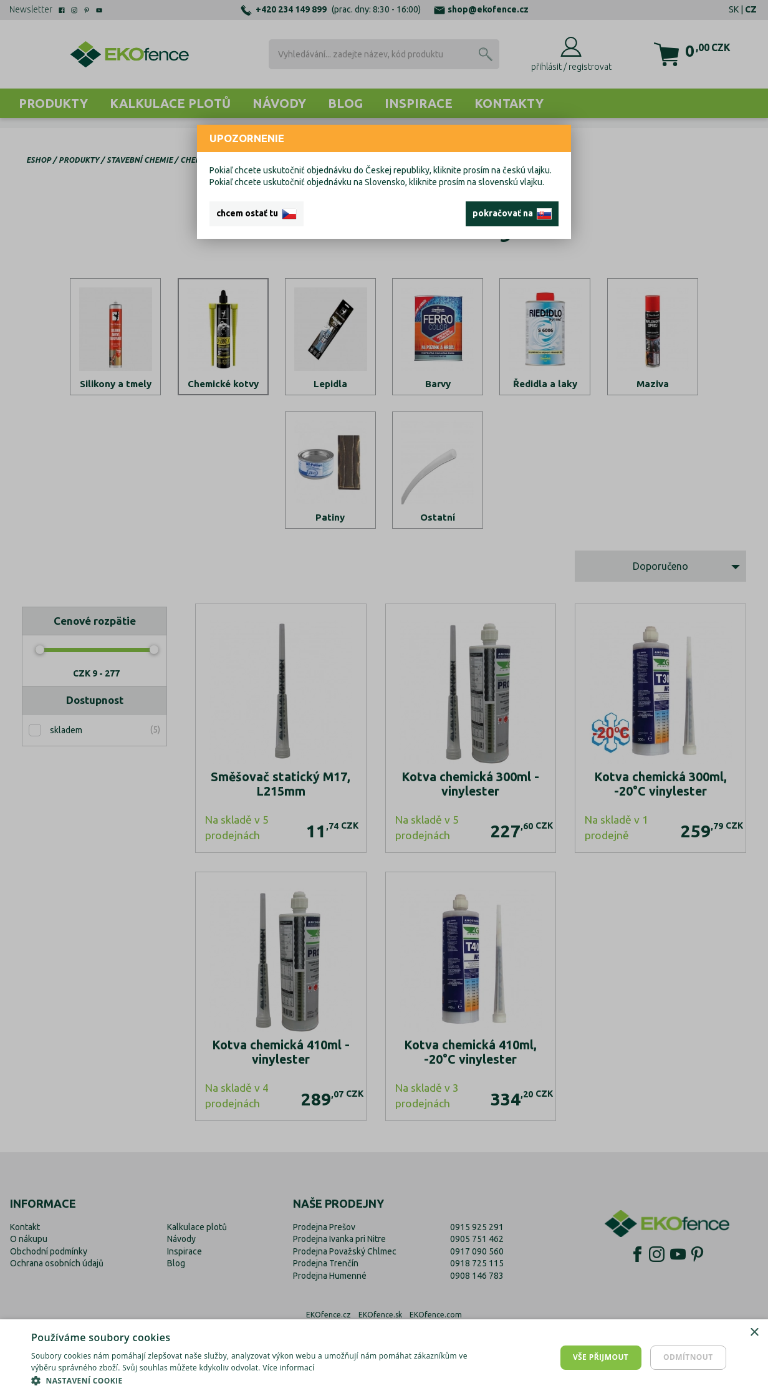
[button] (258, 1380)
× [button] (754, 1332)
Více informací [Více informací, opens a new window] (288, 1367)
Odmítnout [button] (688, 1357)
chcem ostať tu (256, 213)
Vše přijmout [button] (600, 1357)
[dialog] (384, 1357)
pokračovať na (512, 213)
